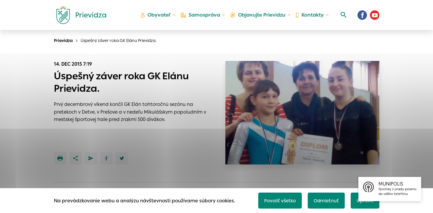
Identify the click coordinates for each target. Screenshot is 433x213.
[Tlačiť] (60, 158)
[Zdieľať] (75, 158)
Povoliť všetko (278, 200)
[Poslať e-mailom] (91, 158)
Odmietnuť (325, 200)
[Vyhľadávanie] (343, 16)
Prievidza (63, 40)
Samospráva (202, 16)
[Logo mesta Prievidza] (79, 16)
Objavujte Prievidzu (258, 16)
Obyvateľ (157, 16)
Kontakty (309, 16)
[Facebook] (362, 16)
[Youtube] (374, 16)
